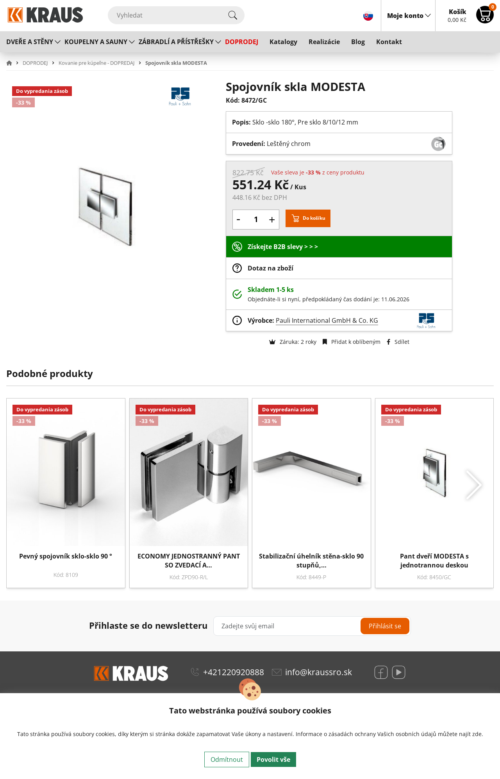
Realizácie (324, 41)
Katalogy (283, 41)
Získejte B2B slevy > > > (283, 246)
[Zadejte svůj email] (312, 626)
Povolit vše (273, 759)
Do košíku (314, 218)
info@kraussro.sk (318, 672)
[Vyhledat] (176, 15)
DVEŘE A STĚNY (29, 41)
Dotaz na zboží (270, 268)
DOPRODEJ (241, 41)
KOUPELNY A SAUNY (95, 41)
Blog (358, 41)
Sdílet (398, 341)
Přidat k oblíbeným (351, 341)
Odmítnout (227, 759)
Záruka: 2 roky (292, 341)
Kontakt (389, 41)
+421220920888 (233, 672)
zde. (477, 734)
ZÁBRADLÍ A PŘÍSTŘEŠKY (176, 41)
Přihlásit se (385, 626)
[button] (13, 62)
